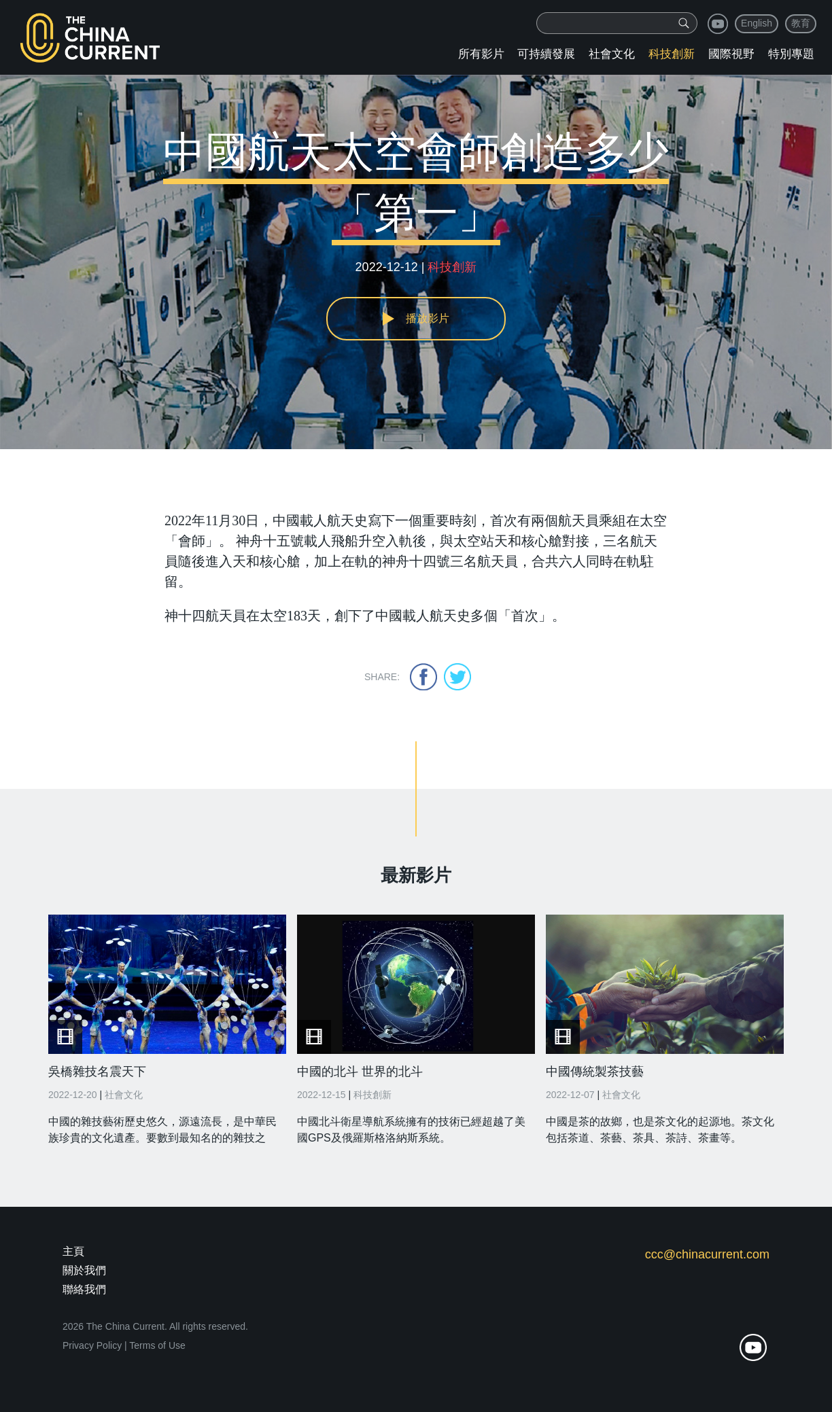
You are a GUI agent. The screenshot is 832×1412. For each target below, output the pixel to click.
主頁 (73, 1251)
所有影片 (481, 54)
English (756, 23)
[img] (684, 23)
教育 (800, 23)
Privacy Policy (92, 1345)
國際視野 (731, 54)
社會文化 (612, 54)
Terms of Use (157, 1345)
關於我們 (84, 1270)
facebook (423, 676)
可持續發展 (546, 54)
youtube (718, 24)
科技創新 (671, 54)
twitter (457, 676)
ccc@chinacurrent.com (707, 1254)
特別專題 (791, 54)
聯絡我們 (84, 1289)
